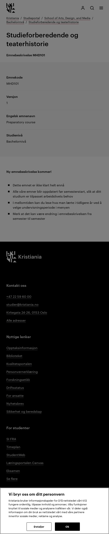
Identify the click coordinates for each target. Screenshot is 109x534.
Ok (67, 526)
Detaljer (39, 526)
